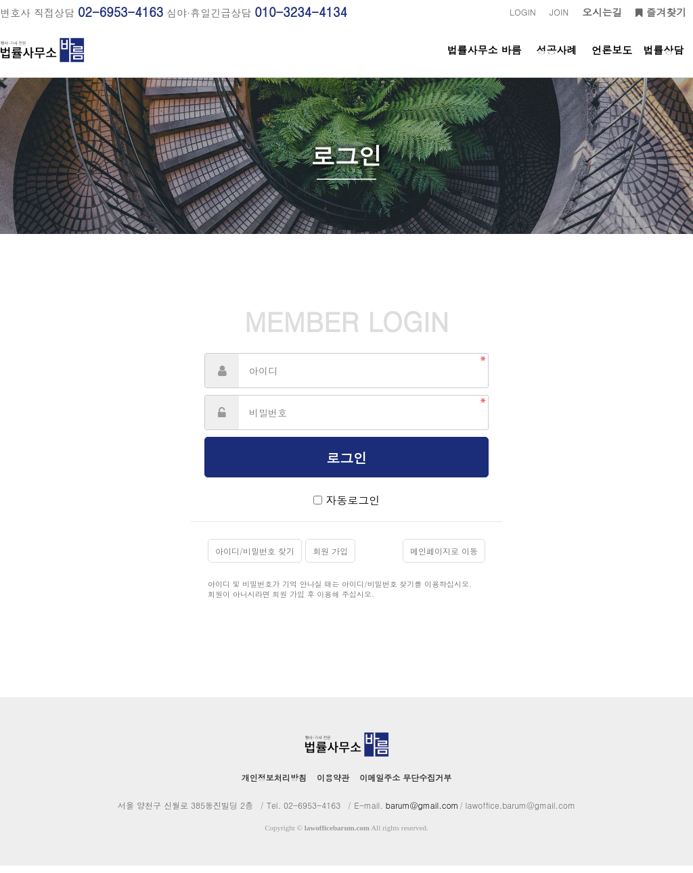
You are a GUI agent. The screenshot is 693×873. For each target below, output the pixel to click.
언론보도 (611, 60)
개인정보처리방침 (274, 785)
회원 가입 (330, 558)
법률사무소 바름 (484, 60)
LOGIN (523, 11)
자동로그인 (353, 507)
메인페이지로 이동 (444, 558)
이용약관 (333, 785)
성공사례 (556, 60)
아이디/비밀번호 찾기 (254, 558)
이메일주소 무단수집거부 (405, 785)
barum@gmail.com (422, 812)
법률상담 (663, 60)
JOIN (559, 11)
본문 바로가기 (0, 0)
